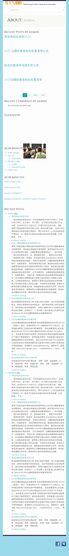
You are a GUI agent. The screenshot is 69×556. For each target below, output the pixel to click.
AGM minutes (13, 153)
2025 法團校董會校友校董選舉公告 (26, 51)
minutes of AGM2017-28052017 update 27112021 (25, 199)
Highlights (12, 373)
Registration (16, 158)
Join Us (11, 155)
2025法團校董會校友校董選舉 (23, 80)
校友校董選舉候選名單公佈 (21, 65)
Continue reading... (19, 240)
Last (43, 95)
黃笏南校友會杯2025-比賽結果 (24, 357)
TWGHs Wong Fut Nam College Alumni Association (27, 550)
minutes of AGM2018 (13, 193)
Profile (14, 164)
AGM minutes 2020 (12, 182)
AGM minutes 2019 (12, 187)
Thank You (12, 170)
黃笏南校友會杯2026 (17, 37)
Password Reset (18, 167)
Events (11, 213)
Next (36, 95)
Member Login (14, 161)
